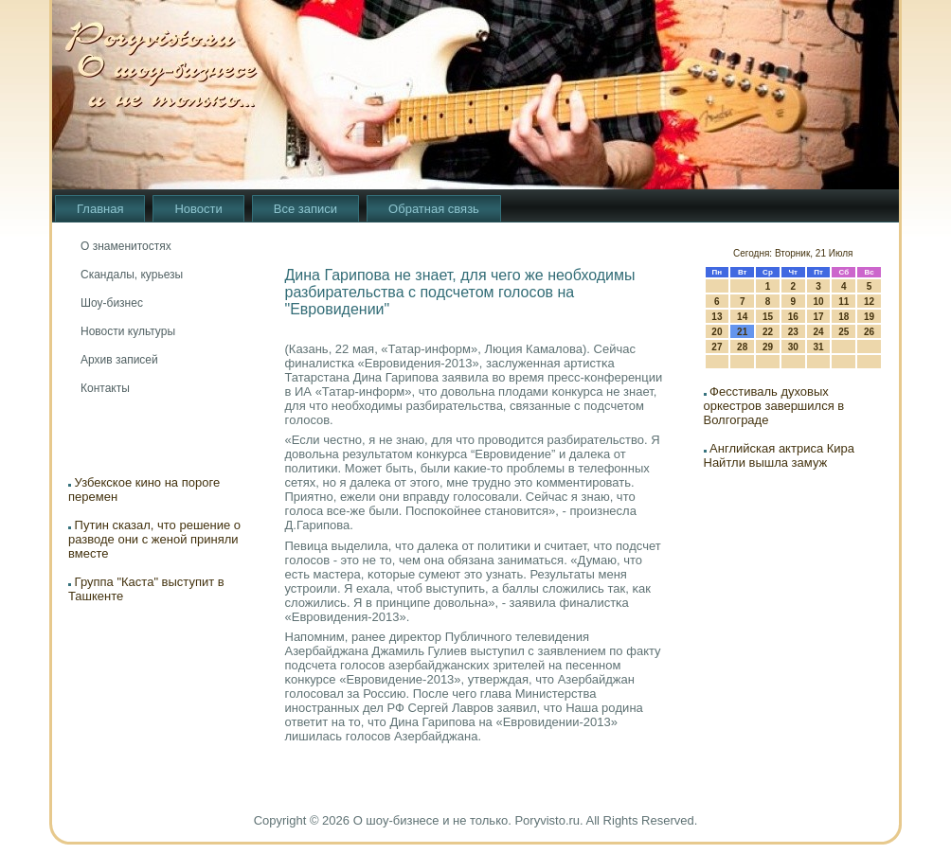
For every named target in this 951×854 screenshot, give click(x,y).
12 (869, 301)
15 (768, 316)
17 (818, 316)
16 (793, 316)
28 (742, 347)
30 (793, 347)
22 (768, 332)
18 (843, 316)
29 (768, 347)
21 (742, 332)
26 (869, 332)
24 (818, 332)
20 (716, 332)
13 (716, 316)
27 (716, 347)
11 (843, 301)
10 (818, 301)
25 (843, 332)
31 (818, 347)
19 (869, 316)
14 (742, 316)
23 (793, 332)
